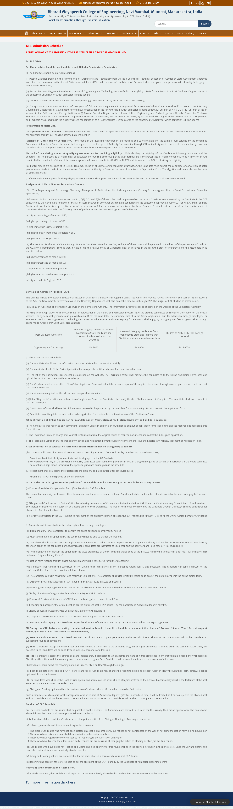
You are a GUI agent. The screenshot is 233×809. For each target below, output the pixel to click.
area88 (106, 808)
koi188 (42, 808)
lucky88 (143, 808)
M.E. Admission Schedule (44, 46)
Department (56, 33)
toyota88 (149, 808)
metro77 (173, 808)
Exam (143, 33)
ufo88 (78, 808)
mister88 (89, 808)
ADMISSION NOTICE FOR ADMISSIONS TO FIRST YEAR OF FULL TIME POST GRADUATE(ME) (76, 52)
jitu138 (195, 808)
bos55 (179, 808)
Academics (127, 33)
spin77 (101, 808)
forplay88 (155, 808)
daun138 (73, 808)
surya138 (66, 808)
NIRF (167, 33)
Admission (93, 33)
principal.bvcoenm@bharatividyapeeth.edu (107, 2)
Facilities (110, 33)
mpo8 (47, 808)
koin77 (111, 808)
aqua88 (82, 808)
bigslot (121, 808)
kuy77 (168, 808)
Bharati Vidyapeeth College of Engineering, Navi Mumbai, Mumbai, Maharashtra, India (125, 12)
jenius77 (189, 808)
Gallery (190, 33)
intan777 (162, 808)
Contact (202, 33)
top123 (183, 808)
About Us (37, 33)
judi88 (116, 808)
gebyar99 (59, 808)
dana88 (126, 808)
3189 (156, 2)
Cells (155, 33)
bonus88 (96, 808)
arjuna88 (201, 808)
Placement (75, 33)
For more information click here (50, 782)
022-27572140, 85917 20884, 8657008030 (49, 2)
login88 (131, 808)
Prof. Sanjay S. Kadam (124, 801)
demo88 (207, 808)
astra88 (137, 808)
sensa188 (52, 808)
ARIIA (180, 33)
